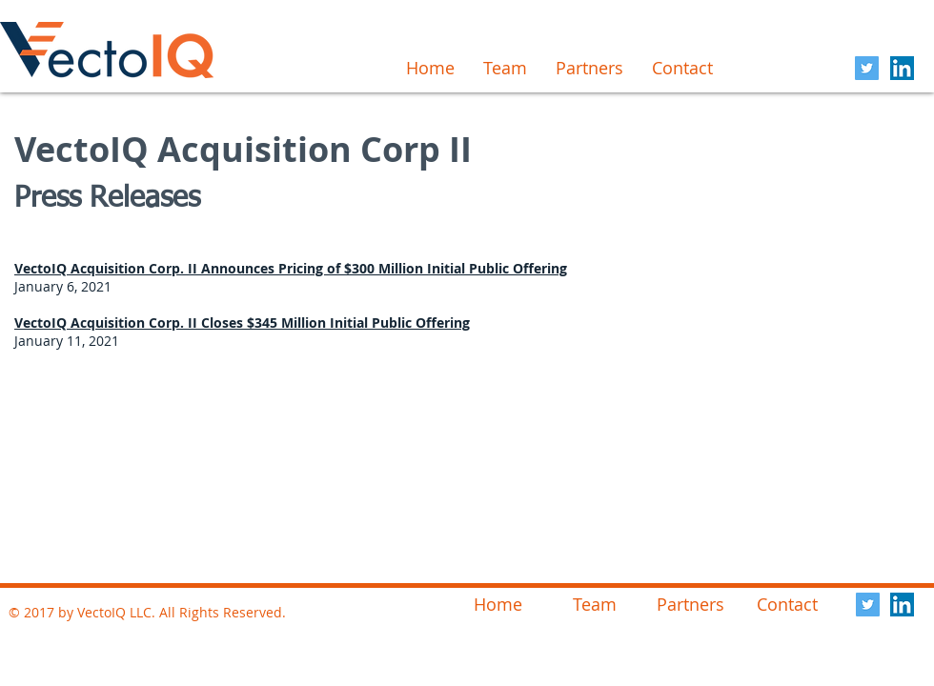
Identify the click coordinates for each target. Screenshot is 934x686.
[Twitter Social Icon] (867, 68)
